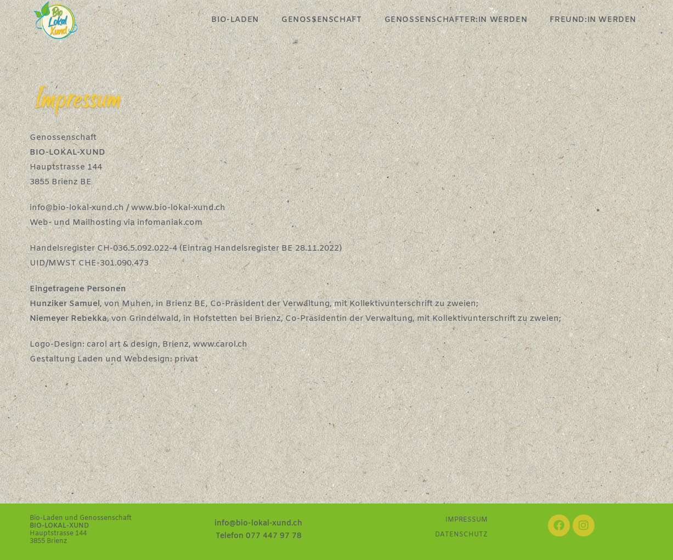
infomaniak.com (169, 222)
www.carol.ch (220, 344)
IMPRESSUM (466, 520)
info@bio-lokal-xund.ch (77, 207)
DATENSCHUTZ (461, 534)
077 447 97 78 (274, 536)
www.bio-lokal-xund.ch (178, 207)
